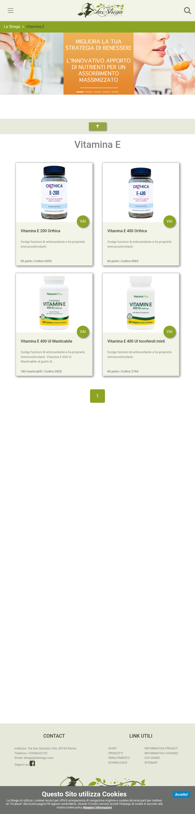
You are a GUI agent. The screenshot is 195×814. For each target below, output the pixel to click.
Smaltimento (119, 758)
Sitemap (150, 762)
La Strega (12, 26)
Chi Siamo (152, 758)
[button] (14, 64)
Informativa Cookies (161, 753)
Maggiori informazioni (97, 807)
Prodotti (115, 753)
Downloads (117, 762)
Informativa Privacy (161, 748)
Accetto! (181, 794)
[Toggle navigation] (10, 10)
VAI (83, 221)
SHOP (112, 748)
